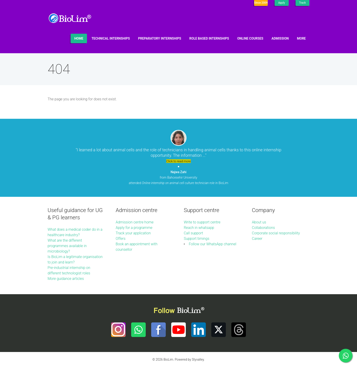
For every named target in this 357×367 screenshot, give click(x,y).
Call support (193, 233)
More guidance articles (66, 278)
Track (302, 2)
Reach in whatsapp (199, 227)
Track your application (133, 233)
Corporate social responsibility (276, 233)
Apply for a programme (134, 227)
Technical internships (111, 38)
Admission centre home (134, 222)
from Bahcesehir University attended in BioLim (178, 177)
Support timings (196, 238)
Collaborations (263, 227)
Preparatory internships (159, 38)
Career (257, 238)
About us (259, 222)
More (301, 38)
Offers (120, 238)
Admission (280, 38)
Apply (281, 2)
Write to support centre (202, 222)
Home (78, 38)
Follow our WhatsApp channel (212, 244)
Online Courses (250, 38)
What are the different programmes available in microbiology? (67, 245)
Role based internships (209, 38)
